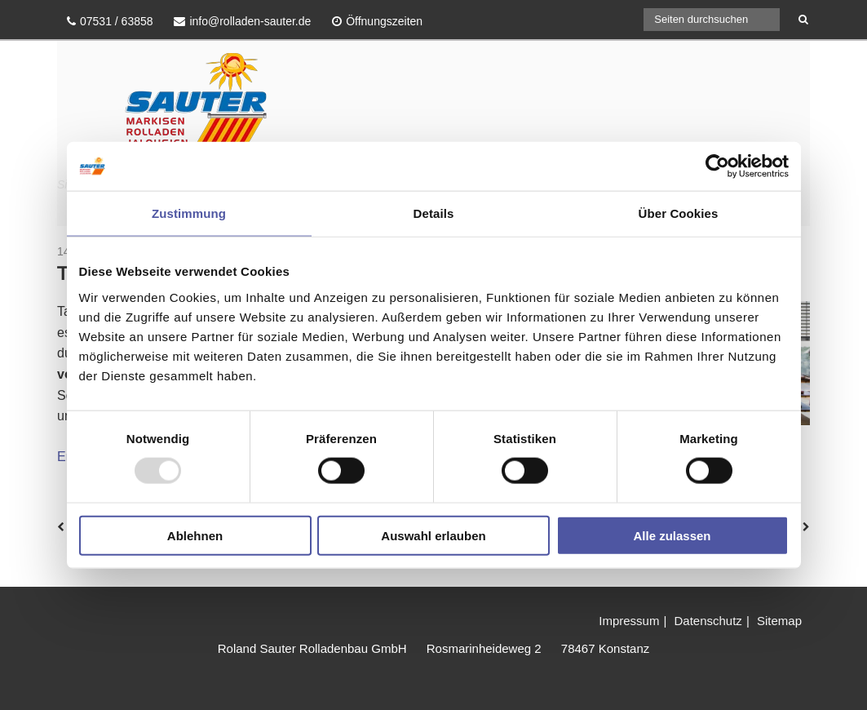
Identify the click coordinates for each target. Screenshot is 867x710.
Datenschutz (707, 621)
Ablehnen (195, 535)
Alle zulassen (671, 535)
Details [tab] (434, 213)
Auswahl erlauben (433, 535)
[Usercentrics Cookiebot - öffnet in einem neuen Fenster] (717, 166)
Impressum (629, 621)
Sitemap (779, 621)
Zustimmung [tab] (189, 213)
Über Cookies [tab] (679, 213)
